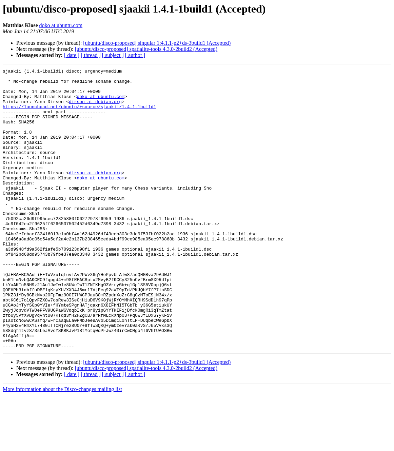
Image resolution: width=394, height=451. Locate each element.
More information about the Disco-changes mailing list (62, 445)
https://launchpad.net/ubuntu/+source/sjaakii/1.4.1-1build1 (79, 115)
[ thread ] (91, 55)
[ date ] (71, 55)
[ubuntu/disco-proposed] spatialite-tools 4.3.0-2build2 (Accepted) (146, 49)
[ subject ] (113, 55)
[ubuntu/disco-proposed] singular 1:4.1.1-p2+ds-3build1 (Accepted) (157, 43)
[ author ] (135, 55)
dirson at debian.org (95, 108)
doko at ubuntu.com (61, 25)
